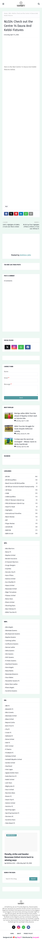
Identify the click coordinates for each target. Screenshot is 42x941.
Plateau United (10, 595)
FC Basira (8, 749)
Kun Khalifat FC (10, 582)
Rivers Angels (9, 687)
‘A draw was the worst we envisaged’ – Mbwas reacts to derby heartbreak (25, 441)
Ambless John (25, 255)
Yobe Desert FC (10, 823)
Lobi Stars (8, 783)
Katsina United (10, 579)
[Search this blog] (17, 879)
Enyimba (8, 568)
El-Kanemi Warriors (11, 562)
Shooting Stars (10, 605)
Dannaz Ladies (10, 647)
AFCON (21, 476)
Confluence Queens (11, 644)
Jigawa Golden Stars (11, 773)
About (19, 933)
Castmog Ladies (10, 640)
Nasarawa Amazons (11, 674)
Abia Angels (9, 627)
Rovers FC (8, 796)
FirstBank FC (9, 753)
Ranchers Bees (10, 793)
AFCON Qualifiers (21, 480)
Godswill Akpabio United (13, 759)
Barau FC (8, 552)
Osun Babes (9, 677)
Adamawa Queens (11, 630)
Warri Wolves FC (10, 609)
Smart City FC (9, 799)
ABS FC (7, 706)
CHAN (21, 493)
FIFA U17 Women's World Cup (21, 500)
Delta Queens (9, 650)
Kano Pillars (9, 575)
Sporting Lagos (10, 810)
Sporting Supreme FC (12, 813)
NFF (21, 520)
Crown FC (8, 732)
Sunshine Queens (11, 691)
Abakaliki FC (9, 709)
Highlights (21, 510)
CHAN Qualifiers (21, 496)
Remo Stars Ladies (11, 684)
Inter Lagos (9, 769)
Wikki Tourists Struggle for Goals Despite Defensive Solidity (24, 428)
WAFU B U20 (21, 533)
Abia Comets (9, 712)
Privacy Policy (28, 933)
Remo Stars (9, 599)
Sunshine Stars (10, 820)
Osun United (9, 789)
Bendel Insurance (11, 558)
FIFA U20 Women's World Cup (21, 503)
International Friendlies (21, 513)
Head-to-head (21, 507)
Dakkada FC (9, 736)
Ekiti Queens (9, 657)
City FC (7, 729)
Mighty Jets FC (9, 786)
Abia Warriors (9, 548)
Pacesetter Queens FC (12, 681)
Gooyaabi (36, 937)
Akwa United (9, 719)
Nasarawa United (11, 589)
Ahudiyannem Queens (12, 634)
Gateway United (10, 756)
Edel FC (7, 742)
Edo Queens (9, 654)
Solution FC (9, 806)
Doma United (9, 739)
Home (6, 13)
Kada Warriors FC (11, 776)
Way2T (19, 937)
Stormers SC (9, 816)
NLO (10, 13)
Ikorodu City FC (10, 572)
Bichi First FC (9, 726)
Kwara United (9, 585)
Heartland (8, 766)
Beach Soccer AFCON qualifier (21, 483)
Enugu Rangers (10, 565)
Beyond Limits (10, 722)
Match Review (21, 517)
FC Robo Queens (10, 661)
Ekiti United (9, 746)
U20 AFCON (21, 527)
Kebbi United (9, 779)
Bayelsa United (10, 555)
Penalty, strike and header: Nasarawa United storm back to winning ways (19, 857)
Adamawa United (11, 716)
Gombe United (10, 763)
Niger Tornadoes (10, 592)
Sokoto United (10, 803)
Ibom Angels (9, 667)
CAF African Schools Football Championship (21, 486)
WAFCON (21, 530)
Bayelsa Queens (10, 637)
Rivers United (9, 602)
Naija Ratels (9, 671)
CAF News (21, 490)
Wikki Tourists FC (11, 612)
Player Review (21, 523)
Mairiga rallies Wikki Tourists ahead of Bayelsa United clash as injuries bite (25, 415)
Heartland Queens (11, 664)
